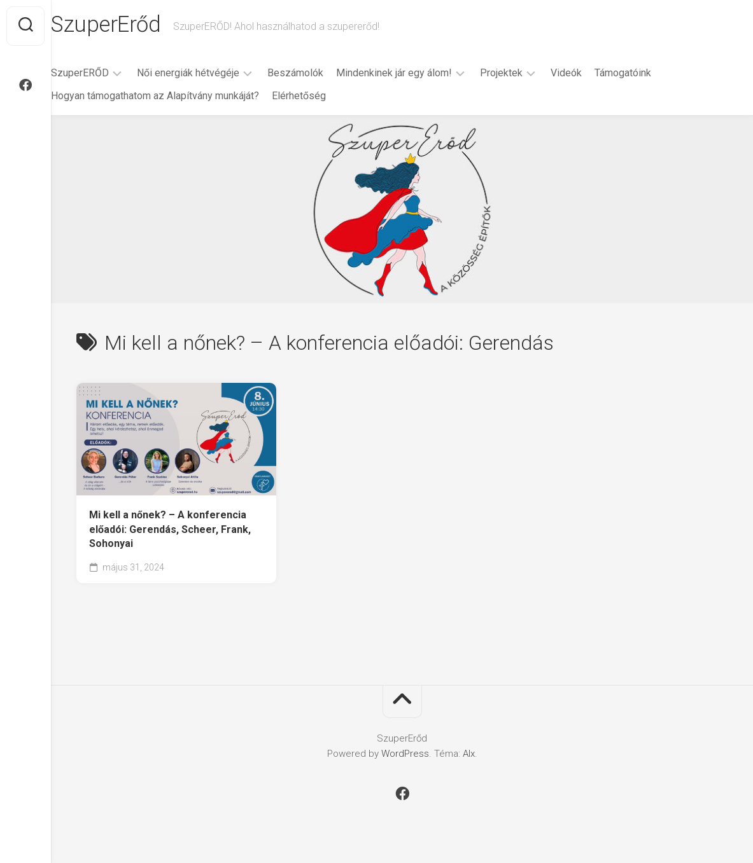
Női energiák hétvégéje (213, 75)
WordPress (405, 756)
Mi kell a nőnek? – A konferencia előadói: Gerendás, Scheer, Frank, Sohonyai (170, 531)
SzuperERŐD (105, 75)
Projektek (526, 75)
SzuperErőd (132, 26)
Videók (591, 75)
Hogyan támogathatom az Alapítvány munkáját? (180, 98)
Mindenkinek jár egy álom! (419, 75)
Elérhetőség (324, 98)
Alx (469, 756)
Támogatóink (648, 75)
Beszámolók (321, 75)
